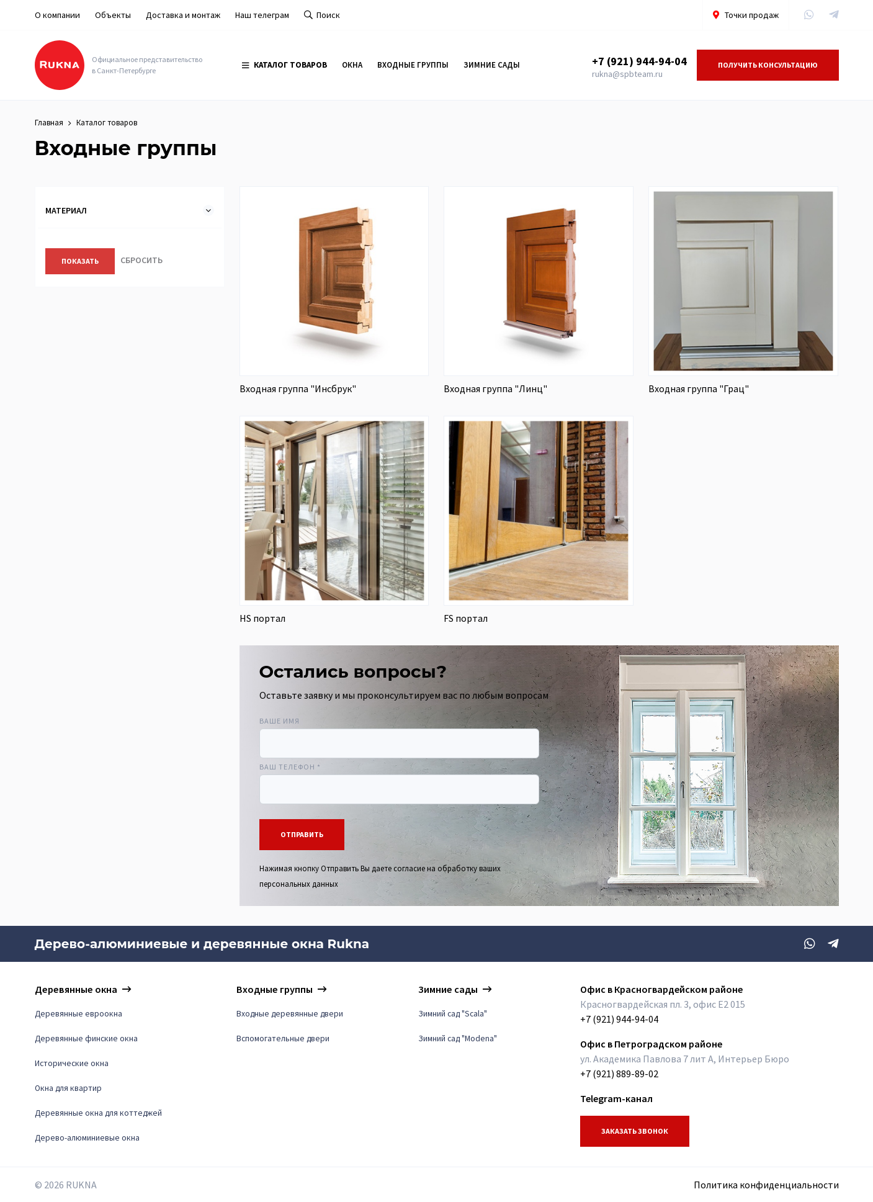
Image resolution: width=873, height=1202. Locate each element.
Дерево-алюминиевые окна (87, 1137)
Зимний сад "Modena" (457, 1038)
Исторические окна (72, 1063)
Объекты (113, 14)
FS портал (466, 618)
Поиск (322, 14)
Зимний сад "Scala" (452, 1013)
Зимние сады (491, 65)
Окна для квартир (68, 1088)
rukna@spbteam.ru (627, 74)
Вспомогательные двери (282, 1038)
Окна (352, 65)
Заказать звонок (634, 1131)
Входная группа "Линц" (495, 388)
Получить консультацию (768, 65)
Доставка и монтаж (183, 14)
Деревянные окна (76, 989)
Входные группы (413, 65)
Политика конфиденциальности (766, 1184)
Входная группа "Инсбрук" (298, 388)
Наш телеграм (262, 14)
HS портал (262, 618)
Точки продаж (746, 14)
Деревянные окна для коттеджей (98, 1113)
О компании (57, 14)
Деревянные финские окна (86, 1038)
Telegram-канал (616, 1098)
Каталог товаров (284, 65)
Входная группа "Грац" (698, 388)
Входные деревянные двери (289, 1013)
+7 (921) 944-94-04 (639, 61)
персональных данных (298, 884)
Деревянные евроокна (78, 1013)
